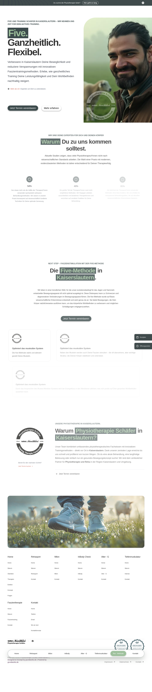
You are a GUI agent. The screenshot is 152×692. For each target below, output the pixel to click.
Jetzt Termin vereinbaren (23, 108)
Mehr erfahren (51, 108)
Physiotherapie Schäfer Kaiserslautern (35, 657)
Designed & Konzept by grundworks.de (22, 660)
